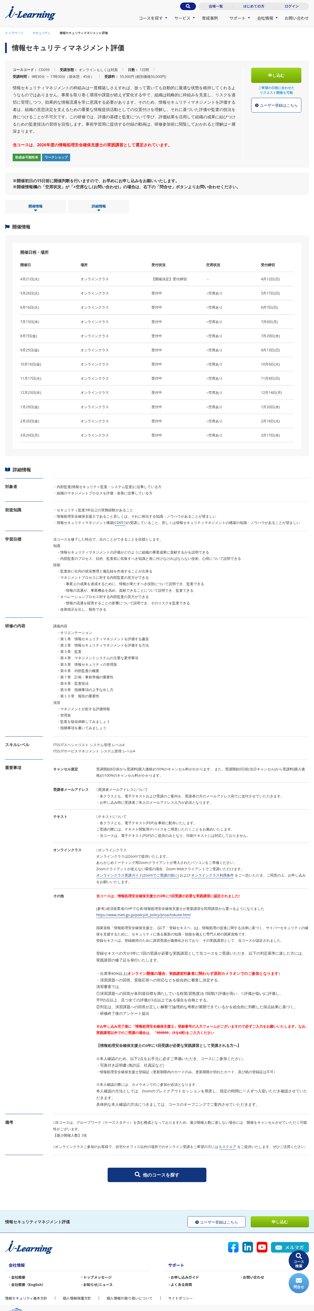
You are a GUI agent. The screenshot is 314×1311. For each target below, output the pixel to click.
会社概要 (18, 1277)
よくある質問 (181, 1284)
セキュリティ (41, 33)
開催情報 (35, 208)
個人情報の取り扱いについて (130, 1298)
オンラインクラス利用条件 (212, 875)
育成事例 (210, 18)
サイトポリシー (180, 1298)
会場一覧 (216, 6)
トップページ (14, 33)
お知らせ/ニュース (98, 1284)
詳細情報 (99, 208)
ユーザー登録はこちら (276, 105)
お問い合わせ (297, 18)
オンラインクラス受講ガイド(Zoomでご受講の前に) (137, 875)
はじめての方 (253, 6)
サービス (182, 18)
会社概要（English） (28, 1284)
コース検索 (298, 1260)
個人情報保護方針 (77, 1298)
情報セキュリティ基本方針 (26, 1298)
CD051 (119, 522)
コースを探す (151, 18)
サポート (237, 18)
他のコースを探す (157, 1175)
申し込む (276, 75)
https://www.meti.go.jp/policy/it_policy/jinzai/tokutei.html (143, 914)
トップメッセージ (97, 1277)
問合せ (298, 1283)
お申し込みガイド (185, 1277)
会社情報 (265, 18)
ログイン (292, 6)
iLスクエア (227, 1146)
